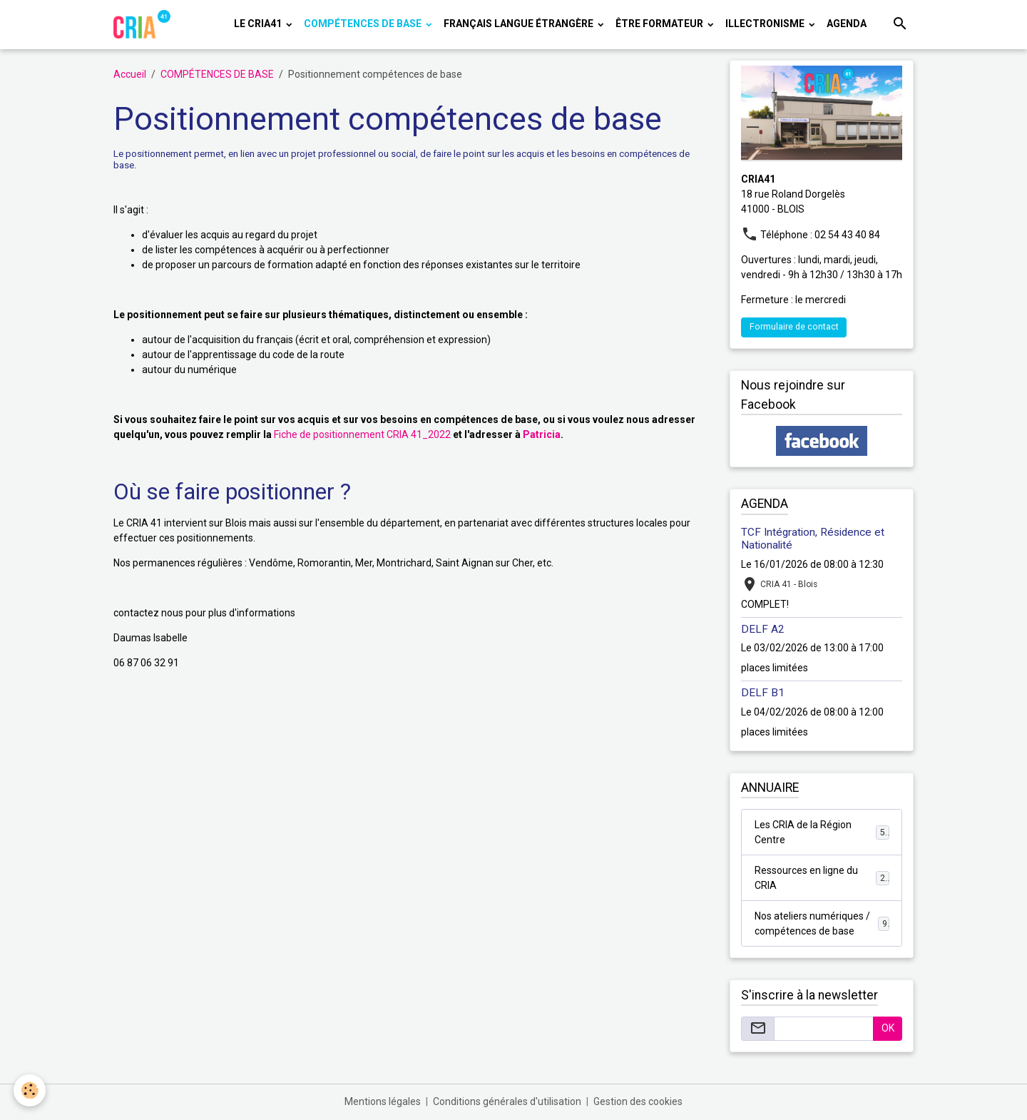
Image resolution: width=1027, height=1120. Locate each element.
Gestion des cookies (638, 1101)
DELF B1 (763, 692)
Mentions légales (382, 1101)
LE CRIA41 (259, 23)
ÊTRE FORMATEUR (660, 23)
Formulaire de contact (794, 327)
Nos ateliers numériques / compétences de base (822, 923)
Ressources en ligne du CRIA (822, 878)
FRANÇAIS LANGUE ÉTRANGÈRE (520, 23)
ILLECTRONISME (766, 23)
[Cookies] (30, 1090)
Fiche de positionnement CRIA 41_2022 (362, 434)
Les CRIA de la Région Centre (822, 832)
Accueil (129, 74)
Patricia (542, 434)
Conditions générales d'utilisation (507, 1101)
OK (888, 1028)
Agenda (847, 23)
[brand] (144, 24)
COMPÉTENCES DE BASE (364, 23)
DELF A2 (763, 629)
